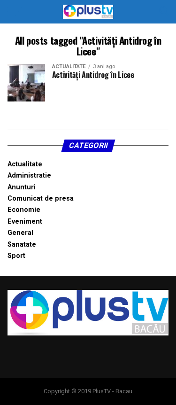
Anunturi (22, 187)
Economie (24, 210)
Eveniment (25, 222)
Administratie (29, 175)
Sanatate (22, 245)
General (20, 233)
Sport (16, 256)
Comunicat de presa (41, 198)
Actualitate (25, 164)
